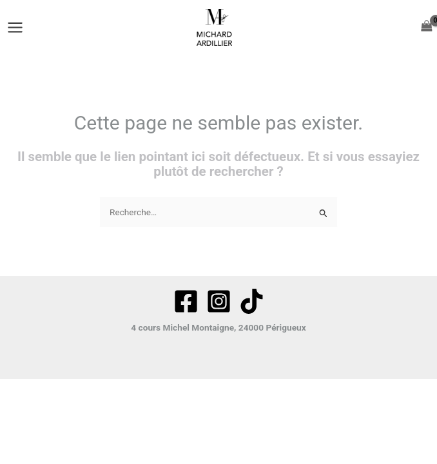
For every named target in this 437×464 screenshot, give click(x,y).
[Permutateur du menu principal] (15, 27)
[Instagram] (218, 301)
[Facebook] (186, 301)
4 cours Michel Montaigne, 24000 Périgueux (218, 327)
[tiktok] (251, 301)
